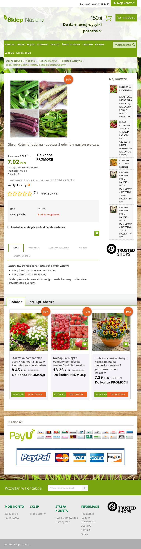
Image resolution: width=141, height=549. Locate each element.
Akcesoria (42, 44)
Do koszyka (35, 394)
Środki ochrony (71, 44)
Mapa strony (38, 513)
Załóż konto (12, 518)
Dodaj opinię (21, 255)
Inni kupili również (41, 302)
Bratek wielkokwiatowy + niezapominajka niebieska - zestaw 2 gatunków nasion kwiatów (111, 365)
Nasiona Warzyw (48, 60)
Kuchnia (99, 44)
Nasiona (10, 44)
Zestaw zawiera (59, 247)
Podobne (16, 302)
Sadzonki (87, 44)
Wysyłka (34, 247)
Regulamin (87, 513)
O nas (84, 534)
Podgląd (18, 394)
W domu (9, 53)
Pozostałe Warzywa (71, 60)
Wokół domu (23, 53)
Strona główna (14, 60)
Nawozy (55, 44)
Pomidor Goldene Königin (124, 163)
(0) (35, 193)
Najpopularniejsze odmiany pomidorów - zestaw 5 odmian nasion (69, 361)
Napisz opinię (49, 193)
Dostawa (86, 525)
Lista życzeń (62, 522)
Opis (16, 247)
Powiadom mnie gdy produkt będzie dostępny (36, 227)
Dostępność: (18, 214)
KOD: (13, 209)
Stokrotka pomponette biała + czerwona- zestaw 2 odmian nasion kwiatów (29, 361)
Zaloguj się (11, 513)
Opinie (83, 247)
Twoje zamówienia (66, 517)
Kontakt (85, 530)
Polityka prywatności (88, 519)
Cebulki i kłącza (26, 44)
